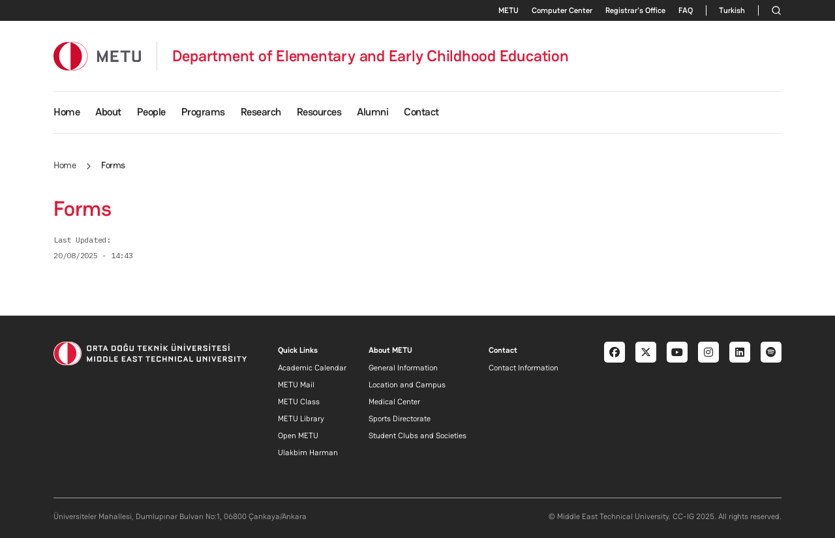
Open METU (298, 435)
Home (66, 112)
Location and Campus (407, 385)
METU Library (301, 418)
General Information (403, 368)
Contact (421, 112)
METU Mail (296, 385)
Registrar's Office (635, 10)
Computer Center (562, 10)
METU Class (299, 401)
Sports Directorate (400, 418)
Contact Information (523, 368)
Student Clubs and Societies (417, 435)
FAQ (685, 10)
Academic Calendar (312, 368)
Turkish (732, 10)
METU (508, 10)
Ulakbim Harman (308, 452)
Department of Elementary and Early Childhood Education (370, 56)
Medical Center (394, 401)
